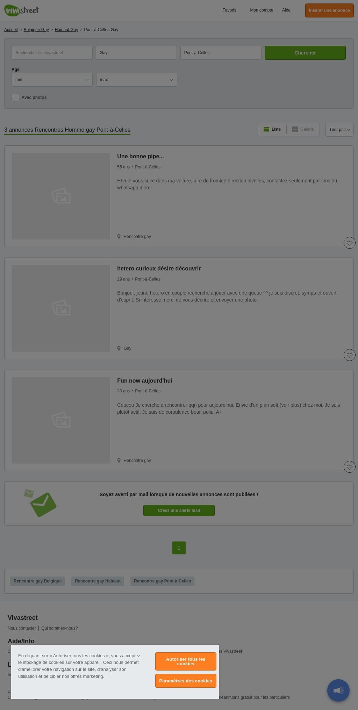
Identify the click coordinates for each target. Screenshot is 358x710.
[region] (115, 672)
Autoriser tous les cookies (186, 661)
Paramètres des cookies (185, 680)
